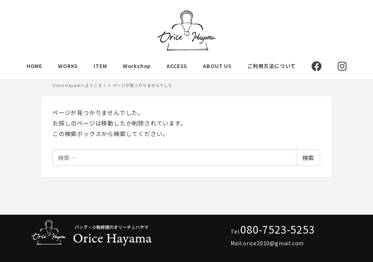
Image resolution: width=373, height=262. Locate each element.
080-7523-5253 (277, 229)
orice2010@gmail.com (273, 243)
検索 (308, 157)
